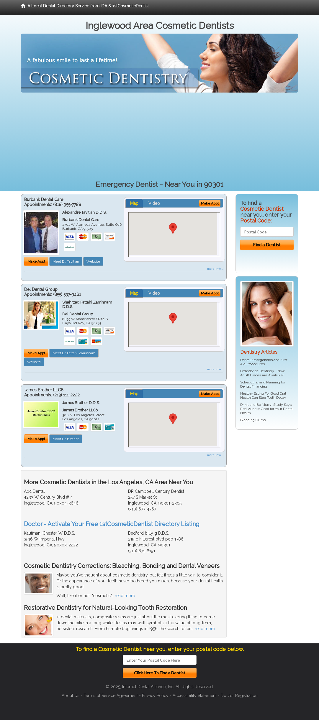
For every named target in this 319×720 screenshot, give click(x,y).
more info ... (215, 268)
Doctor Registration (239, 695)
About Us (70, 695)
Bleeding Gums (253, 420)
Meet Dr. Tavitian (66, 261)
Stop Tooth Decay (272, 398)
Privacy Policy (155, 695)
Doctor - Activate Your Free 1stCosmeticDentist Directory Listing (111, 524)
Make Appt (36, 261)
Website (93, 261)
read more (125, 595)
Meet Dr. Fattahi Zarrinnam (74, 353)
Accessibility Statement (195, 695)
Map (134, 203)
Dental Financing (253, 386)
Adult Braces (250, 375)
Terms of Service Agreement (111, 695)
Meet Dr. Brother (66, 439)
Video (154, 203)
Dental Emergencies (256, 360)
